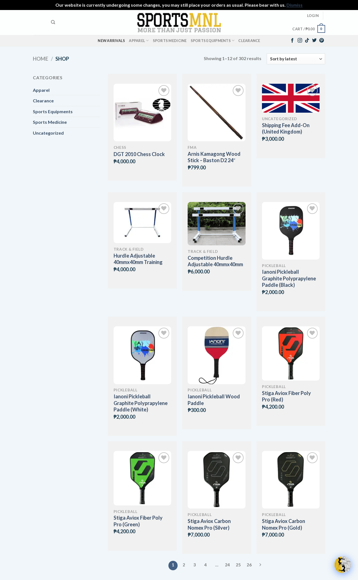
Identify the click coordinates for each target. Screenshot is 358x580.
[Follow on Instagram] (300, 40)
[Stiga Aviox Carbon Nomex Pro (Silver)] (216, 480)
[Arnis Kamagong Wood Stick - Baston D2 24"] (216, 112)
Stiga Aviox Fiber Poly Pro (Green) (138, 521)
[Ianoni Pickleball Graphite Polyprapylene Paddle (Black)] (291, 231)
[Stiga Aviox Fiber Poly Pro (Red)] (291, 353)
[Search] (53, 22)
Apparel (139, 40)
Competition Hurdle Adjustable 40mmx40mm (215, 261)
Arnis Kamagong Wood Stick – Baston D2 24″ (214, 157)
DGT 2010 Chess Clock (139, 154)
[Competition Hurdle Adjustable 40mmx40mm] (216, 224)
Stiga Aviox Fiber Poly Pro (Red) (286, 396)
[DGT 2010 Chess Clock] (142, 112)
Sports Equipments (213, 40)
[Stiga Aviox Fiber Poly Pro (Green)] (142, 478)
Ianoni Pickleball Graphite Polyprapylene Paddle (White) (141, 403)
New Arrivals (111, 40)
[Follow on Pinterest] (321, 40)
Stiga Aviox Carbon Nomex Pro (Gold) (283, 524)
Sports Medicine (170, 40)
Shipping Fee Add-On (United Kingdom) (286, 128)
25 (238, 564)
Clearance (249, 40)
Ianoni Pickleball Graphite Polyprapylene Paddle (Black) (289, 278)
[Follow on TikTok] (307, 40)
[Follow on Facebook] (292, 40)
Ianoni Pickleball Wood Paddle (214, 399)
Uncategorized (48, 132)
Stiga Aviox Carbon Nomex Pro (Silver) (209, 524)
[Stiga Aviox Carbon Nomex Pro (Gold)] (291, 480)
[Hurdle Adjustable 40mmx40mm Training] (142, 222)
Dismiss (294, 5)
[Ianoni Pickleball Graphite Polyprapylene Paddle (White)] (142, 355)
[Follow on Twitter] (314, 40)
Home (40, 59)
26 (249, 564)
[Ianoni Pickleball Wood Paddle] (216, 355)
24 (227, 564)
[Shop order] (296, 58)
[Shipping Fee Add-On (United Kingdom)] (291, 98)
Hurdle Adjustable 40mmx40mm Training (138, 259)
